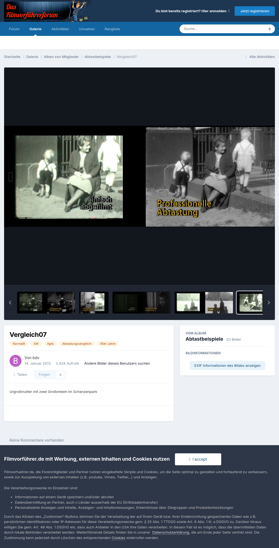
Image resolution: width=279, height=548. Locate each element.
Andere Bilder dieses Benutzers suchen (117, 363)
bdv (36, 357)
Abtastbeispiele (204, 339)
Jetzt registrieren (254, 11)
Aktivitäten (60, 29)
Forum (14, 29)
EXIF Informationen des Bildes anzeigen (227, 365)
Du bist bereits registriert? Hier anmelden (193, 11)
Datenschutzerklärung (170, 532)
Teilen (20, 374)
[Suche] (211, 28)
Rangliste (112, 29)
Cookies (118, 537)
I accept (198, 459)
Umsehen (87, 29)
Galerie (35, 31)
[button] (10, 303)
